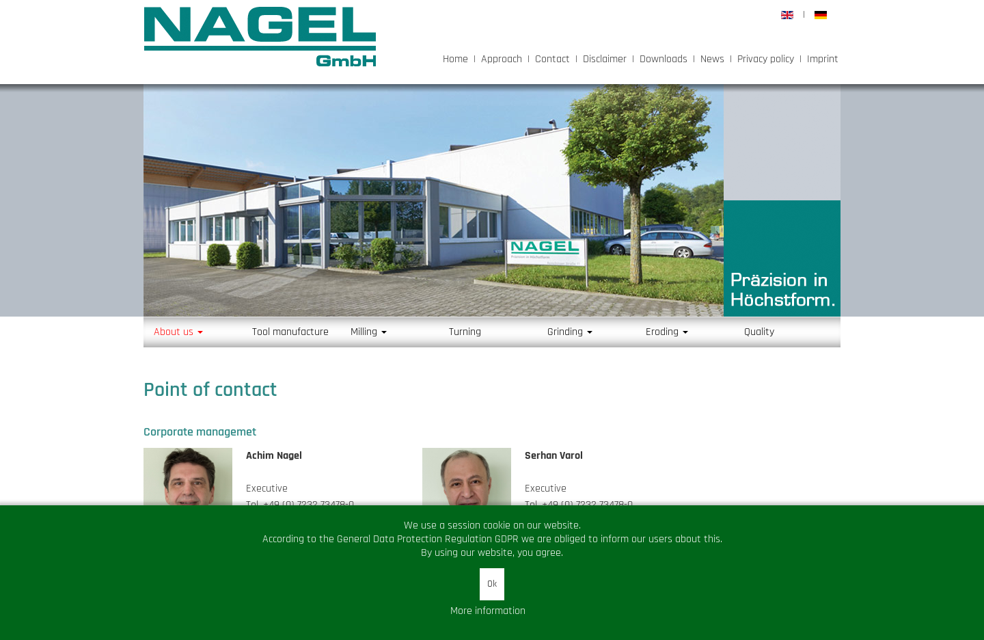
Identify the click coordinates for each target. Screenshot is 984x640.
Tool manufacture (290, 332)
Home (455, 59)
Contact (552, 59)
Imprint (822, 59)
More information (487, 611)
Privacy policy (765, 59)
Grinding (569, 332)
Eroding (667, 332)
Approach (501, 59)
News (712, 59)
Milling (369, 332)
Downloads (663, 59)
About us (178, 332)
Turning (465, 332)
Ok (492, 584)
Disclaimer (605, 59)
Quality (759, 332)
